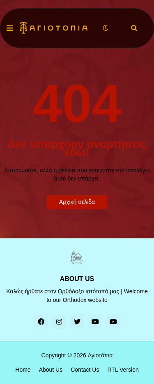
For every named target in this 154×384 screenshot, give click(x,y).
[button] (9, 28)
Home (22, 369)
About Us (51, 369)
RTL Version (122, 369)
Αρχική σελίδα (77, 202)
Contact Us (85, 369)
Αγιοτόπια (100, 355)
